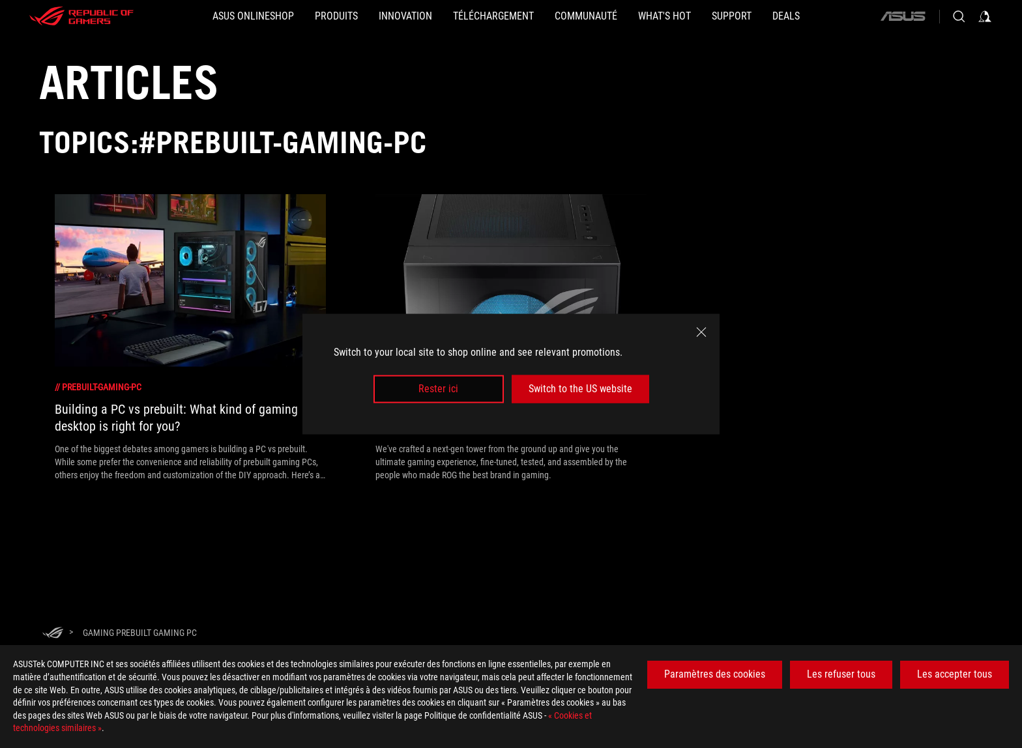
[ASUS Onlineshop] (253, 16)
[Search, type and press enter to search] (959, 16)
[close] (701, 332)
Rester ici (438, 388)
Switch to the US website (580, 388)
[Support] (732, 16)
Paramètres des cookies (714, 674)
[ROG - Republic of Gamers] (81, 16)
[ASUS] (903, 16)
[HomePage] (52, 633)
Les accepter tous (954, 674)
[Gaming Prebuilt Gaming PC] (140, 632)
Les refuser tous (841, 674)
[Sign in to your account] (985, 16)
